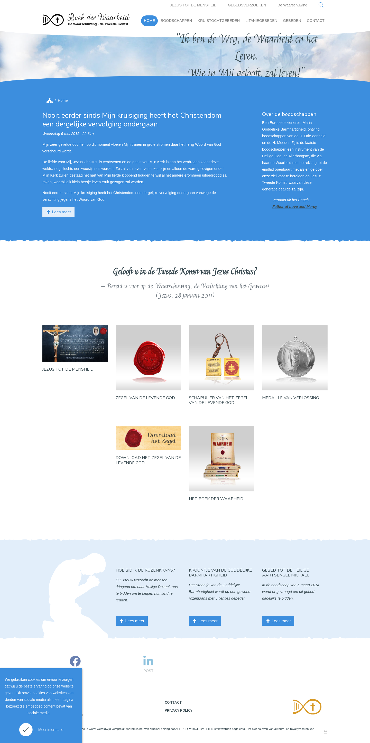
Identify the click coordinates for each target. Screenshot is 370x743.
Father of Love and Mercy (294, 207)
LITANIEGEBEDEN (262, 21)
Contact (173, 702)
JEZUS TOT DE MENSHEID (193, 5)
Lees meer (58, 212)
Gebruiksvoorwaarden (65, 715)
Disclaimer (55, 704)
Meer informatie (50, 730)
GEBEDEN (292, 21)
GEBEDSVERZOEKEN (247, 5)
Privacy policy (178, 710)
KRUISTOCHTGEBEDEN (219, 21)
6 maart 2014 (308, 585)
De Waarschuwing (292, 5)
